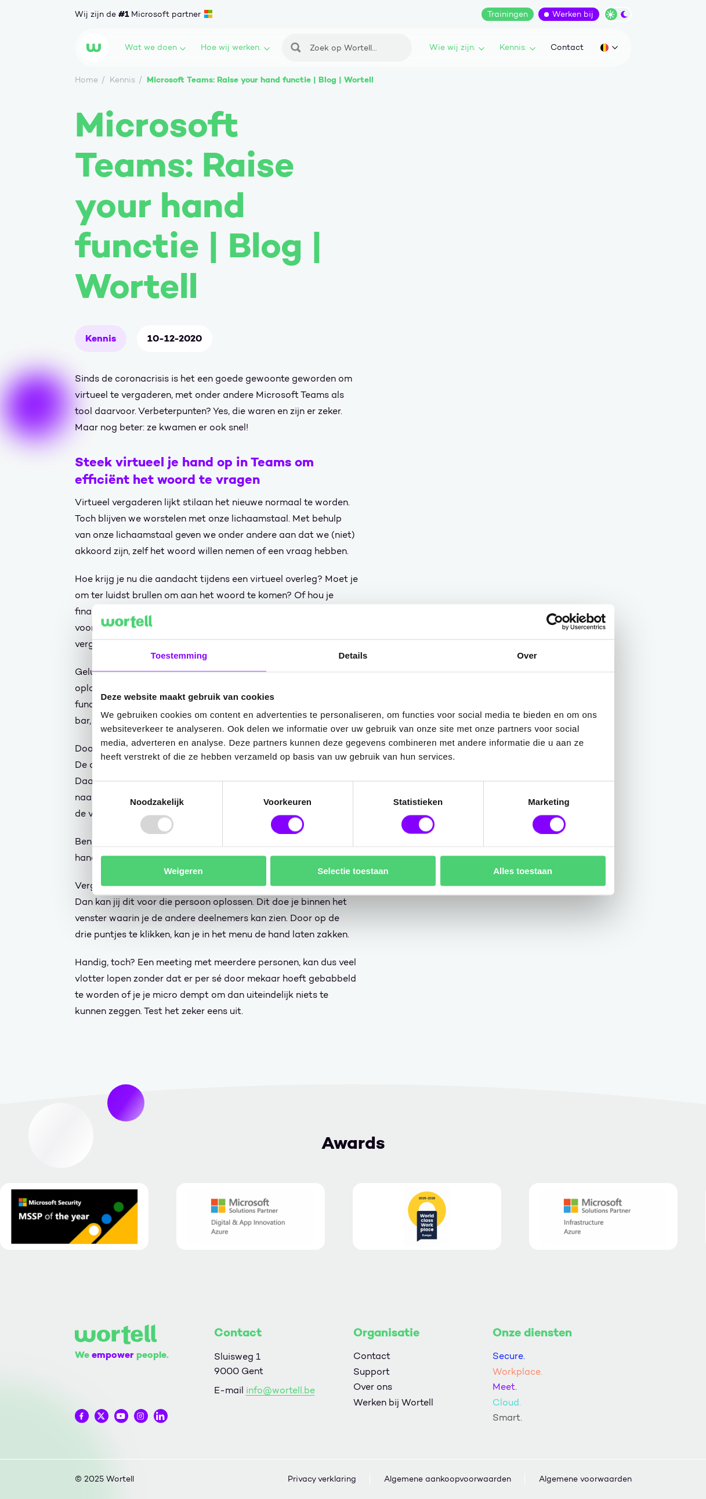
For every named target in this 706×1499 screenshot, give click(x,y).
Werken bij (572, 14)
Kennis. (517, 47)
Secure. (509, 1355)
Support (371, 1371)
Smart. (507, 1417)
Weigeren (183, 871)
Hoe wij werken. (235, 47)
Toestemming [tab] (179, 655)
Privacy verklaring (322, 1479)
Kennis (100, 338)
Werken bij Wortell (393, 1402)
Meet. (505, 1386)
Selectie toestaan (353, 871)
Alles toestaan (522, 871)
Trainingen (507, 14)
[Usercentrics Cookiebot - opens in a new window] (555, 621)
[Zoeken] (347, 48)
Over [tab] (527, 655)
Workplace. (517, 1371)
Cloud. (507, 1402)
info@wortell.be (280, 1390)
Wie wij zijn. (456, 47)
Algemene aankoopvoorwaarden (447, 1479)
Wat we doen (155, 47)
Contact (567, 47)
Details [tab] (353, 655)
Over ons (372, 1386)
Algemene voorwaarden (585, 1479)
